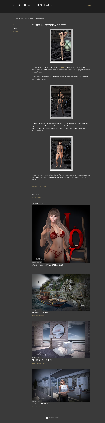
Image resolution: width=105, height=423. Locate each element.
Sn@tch (62, 67)
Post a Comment (37, 197)
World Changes (40, 403)
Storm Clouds (40, 312)
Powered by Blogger (52, 418)
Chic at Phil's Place (35, 5)
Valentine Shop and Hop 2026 (47, 265)
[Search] (89, 5)
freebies (15, 31)
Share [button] (14, 24)
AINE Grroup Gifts (42, 360)
